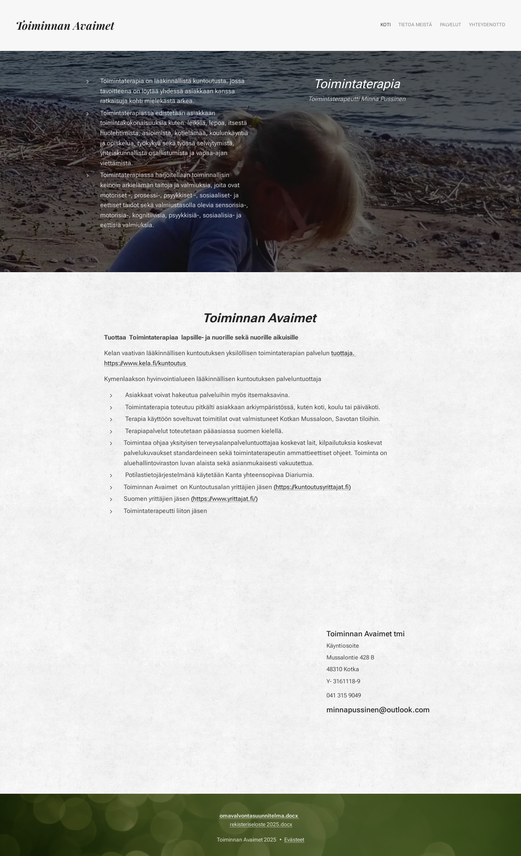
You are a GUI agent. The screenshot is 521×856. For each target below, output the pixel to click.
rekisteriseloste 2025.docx (261, 824)
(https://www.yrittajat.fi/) (224, 498)
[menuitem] (483, 25)
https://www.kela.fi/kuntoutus (145, 363)
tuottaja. (343, 353)
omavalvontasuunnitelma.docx (259, 816)
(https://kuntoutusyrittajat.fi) (312, 487)
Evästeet (294, 839)
